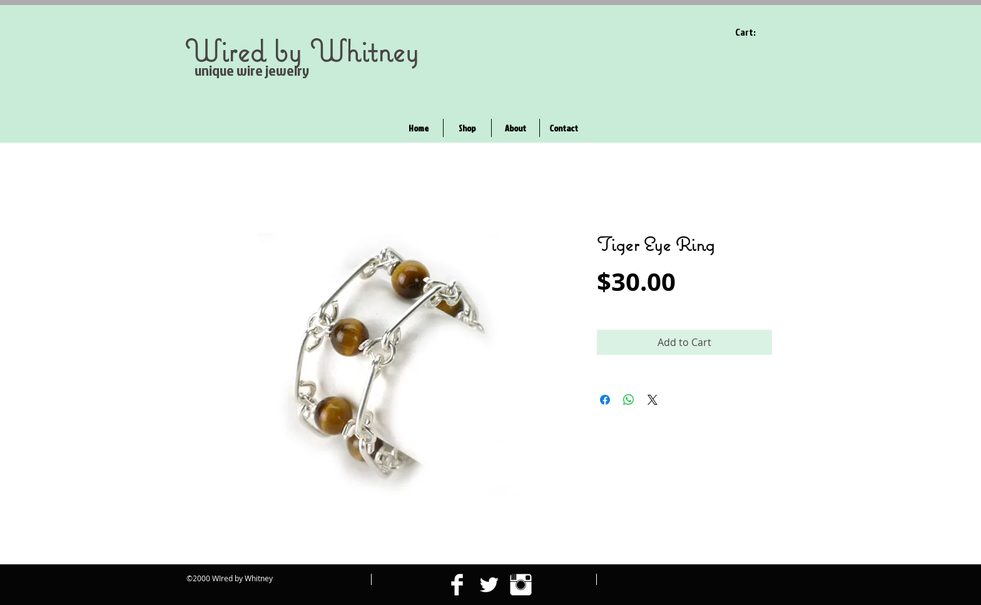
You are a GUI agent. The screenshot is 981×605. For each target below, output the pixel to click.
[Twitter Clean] (489, 585)
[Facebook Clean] (457, 585)
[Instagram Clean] (521, 585)
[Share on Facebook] (604, 399)
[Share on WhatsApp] (628, 399)
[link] (753, 32)
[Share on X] (652, 399)
